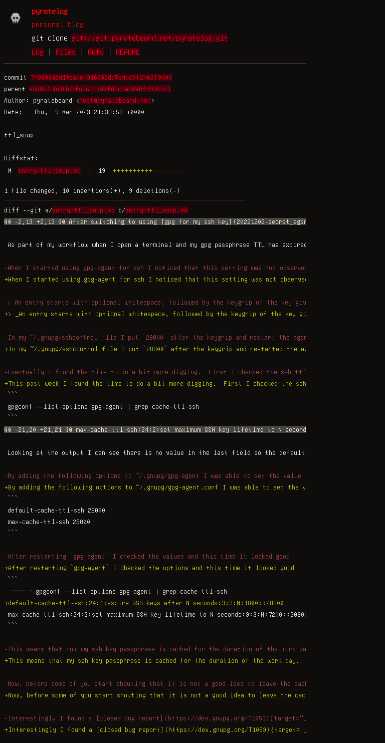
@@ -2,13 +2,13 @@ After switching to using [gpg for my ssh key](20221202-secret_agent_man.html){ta (182, 221)
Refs (96, 52)
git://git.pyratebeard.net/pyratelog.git (150, 38)
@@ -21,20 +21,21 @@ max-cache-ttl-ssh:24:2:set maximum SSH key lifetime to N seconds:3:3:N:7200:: (181, 429)
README (128, 52)
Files (66, 52)
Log (38, 52)
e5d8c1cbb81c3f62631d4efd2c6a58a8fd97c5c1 (100, 88)
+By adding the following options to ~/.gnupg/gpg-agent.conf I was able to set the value (162, 486)
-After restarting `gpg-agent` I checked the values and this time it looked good (147, 556)
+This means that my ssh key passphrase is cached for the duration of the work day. (152, 660)
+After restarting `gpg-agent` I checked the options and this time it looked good (149, 567)
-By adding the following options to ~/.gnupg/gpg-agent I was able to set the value (152, 475)
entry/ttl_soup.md (49, 170)
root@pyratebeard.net (115, 100)
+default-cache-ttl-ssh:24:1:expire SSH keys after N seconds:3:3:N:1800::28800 (144, 602)
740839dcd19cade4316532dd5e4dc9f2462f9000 (101, 77)
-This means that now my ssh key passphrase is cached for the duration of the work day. (159, 648)
